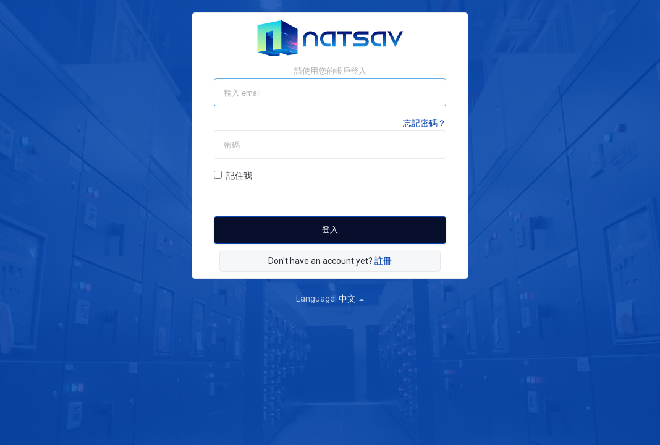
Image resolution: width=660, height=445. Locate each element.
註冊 (383, 261)
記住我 (233, 175)
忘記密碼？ (424, 123)
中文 (351, 298)
